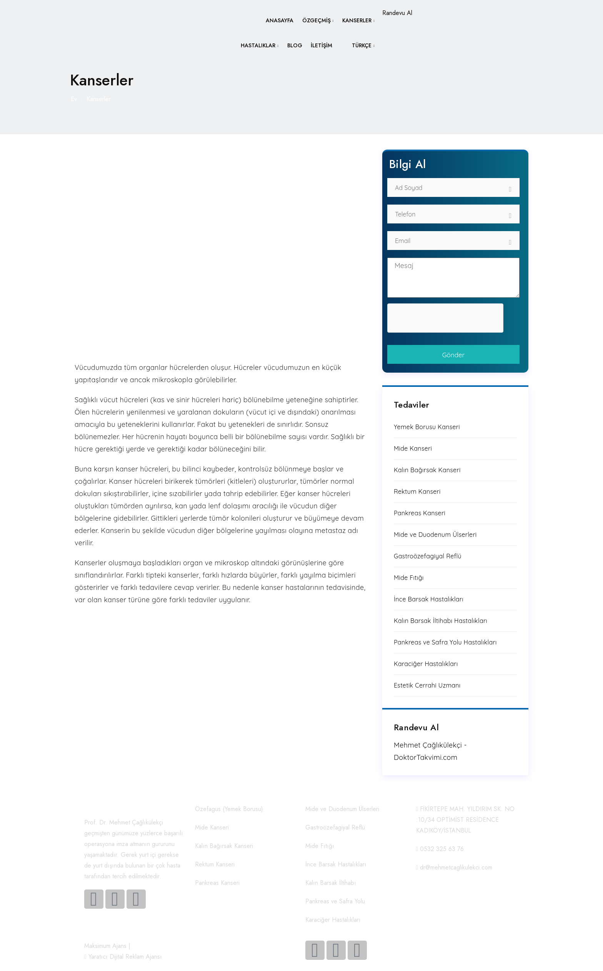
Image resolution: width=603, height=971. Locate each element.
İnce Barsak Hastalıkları (428, 599)
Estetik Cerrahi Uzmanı (427, 685)
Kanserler (356, 21)
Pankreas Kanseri (419, 513)
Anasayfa (278, 21)
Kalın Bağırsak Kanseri (427, 470)
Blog (293, 47)
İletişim (321, 47)
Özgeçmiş (316, 21)
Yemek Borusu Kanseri (427, 427)
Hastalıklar (256, 47)
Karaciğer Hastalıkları (426, 664)
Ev (74, 99)
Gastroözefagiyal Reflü (427, 556)
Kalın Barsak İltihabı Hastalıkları (440, 621)
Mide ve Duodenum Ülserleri (435, 534)
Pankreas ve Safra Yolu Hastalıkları (445, 642)
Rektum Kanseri (417, 491)
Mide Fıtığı (409, 577)
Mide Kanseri (413, 448)
